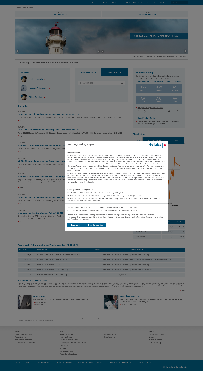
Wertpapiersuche (88, 72)
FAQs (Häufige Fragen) (157, 334)
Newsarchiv (64, 346)
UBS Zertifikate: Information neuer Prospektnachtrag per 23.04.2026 (48, 130)
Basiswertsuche (114, 72)
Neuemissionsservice (129, 296)
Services (150, 2)
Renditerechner (40, 304)
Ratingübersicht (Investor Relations (150, 108)
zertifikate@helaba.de (147, 15)
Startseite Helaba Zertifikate (24, 8)
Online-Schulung (155, 343)
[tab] (88, 72)
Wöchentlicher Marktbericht (25, 343)
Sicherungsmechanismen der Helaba (73, 343)
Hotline (60, 12)
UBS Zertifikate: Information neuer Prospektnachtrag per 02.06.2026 (48, 114)
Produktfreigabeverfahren (69, 354)
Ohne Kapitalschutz (120, 2)
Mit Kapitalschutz (98, 2)
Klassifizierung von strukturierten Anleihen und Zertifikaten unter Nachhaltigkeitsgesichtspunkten (158, 122)
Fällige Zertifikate (32, 97)
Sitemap (63, 348)
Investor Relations (43, 362)
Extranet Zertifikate (96, 362)
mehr (21, 120)
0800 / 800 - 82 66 (60, 15)
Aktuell (137, 2)
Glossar (151, 337)
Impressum (113, 362)
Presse (58, 362)
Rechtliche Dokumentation (69, 340)
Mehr (183, 291)
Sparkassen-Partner (67, 351)
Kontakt (161, 3)
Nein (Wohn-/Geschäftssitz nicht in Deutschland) (122, 210)
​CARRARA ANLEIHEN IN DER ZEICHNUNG (156, 36)
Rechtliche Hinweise (144, 362)
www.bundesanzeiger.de (47, 286)
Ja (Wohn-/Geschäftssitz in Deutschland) (86, 210)
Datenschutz (126, 362)
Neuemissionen (20, 337)
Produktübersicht (32, 79)
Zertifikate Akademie (156, 340)
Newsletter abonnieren (130, 304)
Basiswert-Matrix (41, 302)
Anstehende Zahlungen (23, 340)
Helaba (17, 362)
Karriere (69, 362)
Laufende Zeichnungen (34, 88)
